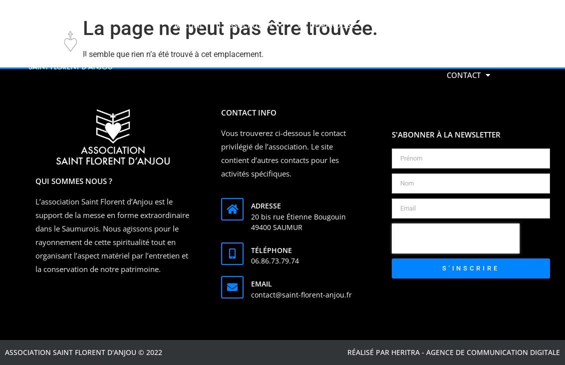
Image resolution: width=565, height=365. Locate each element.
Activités (401, 25)
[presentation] (456, 239)
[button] (509, 50)
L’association (250, 25)
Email (261, 283)
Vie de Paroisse (330, 25)
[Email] (232, 287)
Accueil (189, 25)
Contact (468, 75)
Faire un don (464, 25)
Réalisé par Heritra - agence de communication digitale (453, 352)
